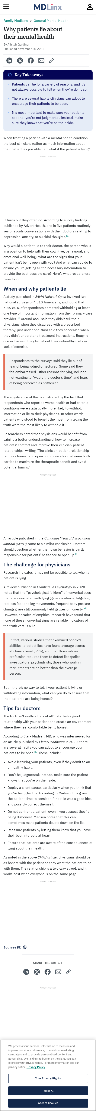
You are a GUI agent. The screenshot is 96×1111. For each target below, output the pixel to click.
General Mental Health (51, 20)
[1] (67, 235)
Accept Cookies (48, 1103)
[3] (76, 554)
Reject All (48, 1091)
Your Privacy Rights (48, 1078)
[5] (36, 751)
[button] (51, 60)
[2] (18, 317)
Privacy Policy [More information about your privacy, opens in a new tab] (36, 1067)
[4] (85, 608)
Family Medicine (15, 20)
